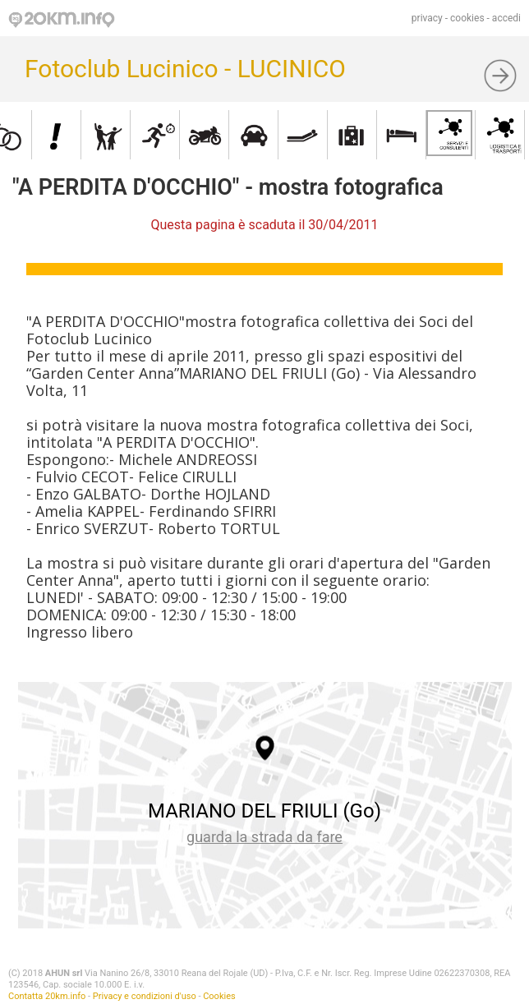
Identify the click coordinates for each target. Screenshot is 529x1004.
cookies (467, 18)
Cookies (219, 996)
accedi (506, 18)
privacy (427, 18)
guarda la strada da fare (264, 836)
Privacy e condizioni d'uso (144, 996)
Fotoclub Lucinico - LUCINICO (185, 68)
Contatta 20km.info (46, 996)
